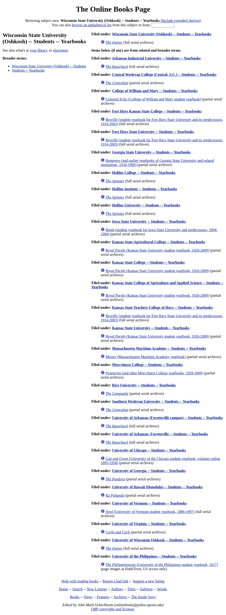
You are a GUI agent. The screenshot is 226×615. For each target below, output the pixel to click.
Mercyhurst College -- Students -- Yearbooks (147, 365)
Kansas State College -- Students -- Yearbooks (148, 262)
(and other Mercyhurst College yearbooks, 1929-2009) (154, 373)
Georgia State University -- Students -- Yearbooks (151, 152)
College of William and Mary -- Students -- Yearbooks (155, 91)
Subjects (146, 589)
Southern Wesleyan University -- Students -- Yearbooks (155, 401)
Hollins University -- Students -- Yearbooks (146, 205)
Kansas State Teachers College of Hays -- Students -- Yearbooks (162, 307)
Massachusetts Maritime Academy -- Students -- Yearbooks (159, 348)
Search (77, 589)
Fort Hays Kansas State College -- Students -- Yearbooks (157, 111)
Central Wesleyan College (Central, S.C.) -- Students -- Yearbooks (164, 74)
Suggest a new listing (148, 581)
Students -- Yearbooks (28, 70)
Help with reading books (80, 581)
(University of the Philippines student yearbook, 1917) (162, 565)
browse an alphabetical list (91, 25)
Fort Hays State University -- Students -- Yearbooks (153, 132)
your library (38, 50)
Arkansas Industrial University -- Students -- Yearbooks (156, 58)
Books (74, 597)
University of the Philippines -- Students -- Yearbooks (154, 556)
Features (103, 597)
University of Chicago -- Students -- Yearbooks (149, 450)
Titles (131, 589)
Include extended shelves (180, 21)
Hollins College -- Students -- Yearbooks (143, 173)
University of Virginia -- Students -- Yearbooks (149, 524)
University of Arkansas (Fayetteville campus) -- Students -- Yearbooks (167, 418)
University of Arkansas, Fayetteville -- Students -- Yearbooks (160, 434)
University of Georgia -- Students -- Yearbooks (149, 471)
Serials (162, 589)
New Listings (97, 589)
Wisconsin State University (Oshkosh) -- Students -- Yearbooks (161, 34)
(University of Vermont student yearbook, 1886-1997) (150, 512)
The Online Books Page (113, 9)
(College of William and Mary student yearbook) (153, 99)
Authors (117, 589)
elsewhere (60, 50)
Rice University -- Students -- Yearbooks (144, 385)
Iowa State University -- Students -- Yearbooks (149, 221)
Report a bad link (115, 581)
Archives (120, 597)
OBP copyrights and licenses (112, 609)
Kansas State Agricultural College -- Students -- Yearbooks (158, 242)
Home (63, 589)
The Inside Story (143, 597)
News (88, 597)
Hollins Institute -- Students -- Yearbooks (144, 189)
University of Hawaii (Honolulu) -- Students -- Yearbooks (157, 487)
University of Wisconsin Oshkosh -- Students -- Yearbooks (158, 540)
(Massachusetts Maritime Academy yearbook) (146, 357)
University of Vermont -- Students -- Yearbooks (149, 503)
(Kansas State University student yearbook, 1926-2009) (157, 250)
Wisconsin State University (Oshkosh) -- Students (49, 66)
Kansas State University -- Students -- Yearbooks (150, 328)
